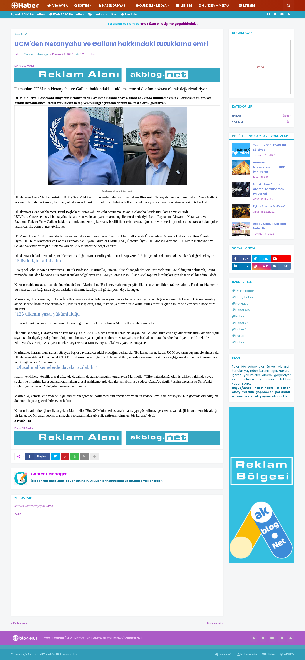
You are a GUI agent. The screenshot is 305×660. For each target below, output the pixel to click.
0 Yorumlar (87, 54)
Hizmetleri (66, 14)
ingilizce (45, 647)
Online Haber (243, 291)
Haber (261, 115)
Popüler (239, 136)
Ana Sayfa (21, 34)
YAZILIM (261, 122)
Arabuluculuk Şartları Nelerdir (269, 226)
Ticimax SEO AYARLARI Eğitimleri (269, 147)
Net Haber (241, 304)
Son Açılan (258, 136)
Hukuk (238, 336)
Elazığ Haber (242, 297)
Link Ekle (129, 14)
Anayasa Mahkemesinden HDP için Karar (269, 167)
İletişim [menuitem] (184, 5)
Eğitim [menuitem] (81, 5)
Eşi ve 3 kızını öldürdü (269, 206)
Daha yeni (20, 623)
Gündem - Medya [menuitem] (151, 5)
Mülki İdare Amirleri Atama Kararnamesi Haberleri (269, 189)
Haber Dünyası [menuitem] (112, 5)
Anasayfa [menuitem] (57, 5)
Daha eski (214, 623)
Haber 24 (240, 323)
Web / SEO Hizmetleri (28, 14)
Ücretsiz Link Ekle (102, 14)
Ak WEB (261, 67)
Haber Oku (241, 310)
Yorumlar (279, 136)
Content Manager (49, 474)
